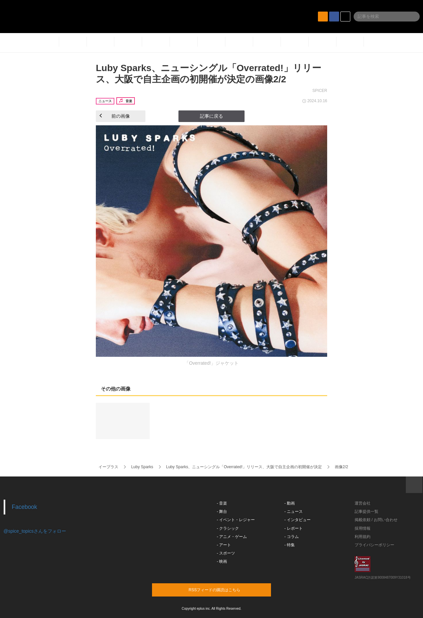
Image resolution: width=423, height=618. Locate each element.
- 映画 (222, 561)
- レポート (294, 528)
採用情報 (362, 528)
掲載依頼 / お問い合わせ (376, 519)
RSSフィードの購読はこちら (224, 589)
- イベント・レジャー (236, 519)
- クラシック (228, 528)
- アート (224, 545)
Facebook (24, 507)
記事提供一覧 (366, 511)
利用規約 (362, 536)
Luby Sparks (142, 467)
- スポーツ (226, 553)
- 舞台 (222, 511)
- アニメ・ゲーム (232, 536)
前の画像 (114, 116)
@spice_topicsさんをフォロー (35, 531)
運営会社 (362, 503)
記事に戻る (211, 116)
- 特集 (290, 545)
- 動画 (290, 503)
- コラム (292, 536)
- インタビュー (298, 519)
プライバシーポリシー (374, 545)
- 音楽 (222, 503)
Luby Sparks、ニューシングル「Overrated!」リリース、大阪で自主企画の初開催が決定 (244, 467)
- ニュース (294, 511)
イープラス (108, 467)
